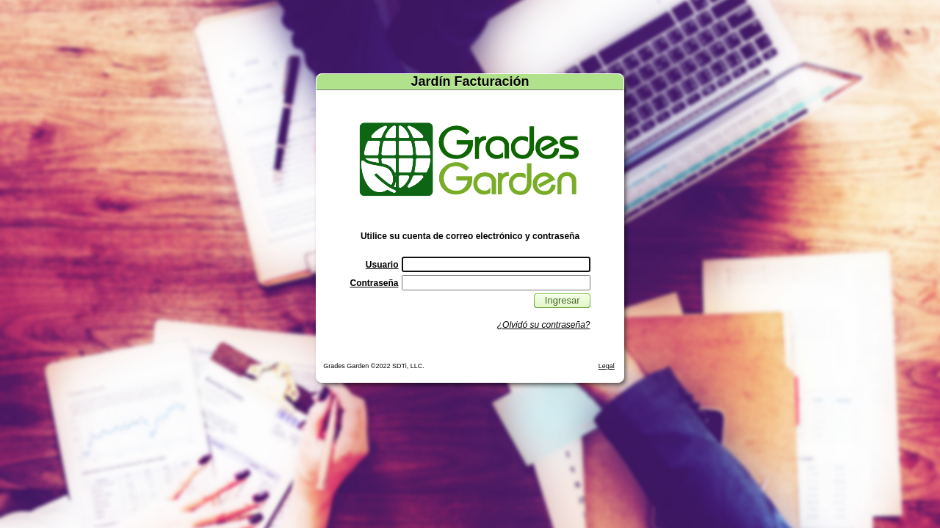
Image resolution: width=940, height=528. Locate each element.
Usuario (382, 265)
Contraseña (374, 283)
